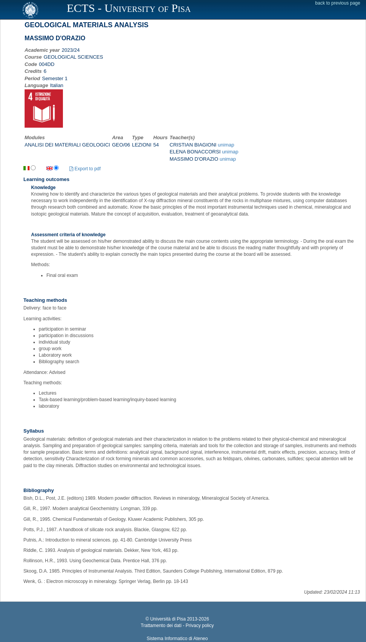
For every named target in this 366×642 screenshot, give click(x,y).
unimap (226, 145)
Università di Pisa (168, 619)
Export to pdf (85, 168)
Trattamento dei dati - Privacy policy (177, 625)
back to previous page (337, 3)
